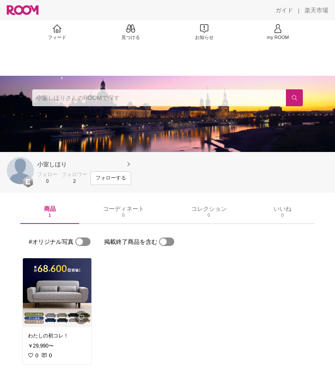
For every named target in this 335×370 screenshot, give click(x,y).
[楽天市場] (316, 10)
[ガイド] (284, 10)
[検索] (294, 97)
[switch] (83, 241)
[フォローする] (111, 178)
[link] (57, 293)
